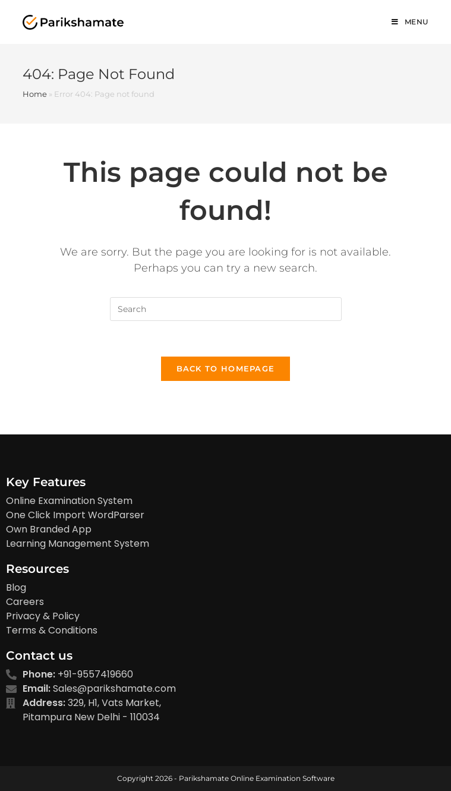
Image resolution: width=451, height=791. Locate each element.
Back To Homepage (225, 368)
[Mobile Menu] (410, 22)
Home (35, 94)
